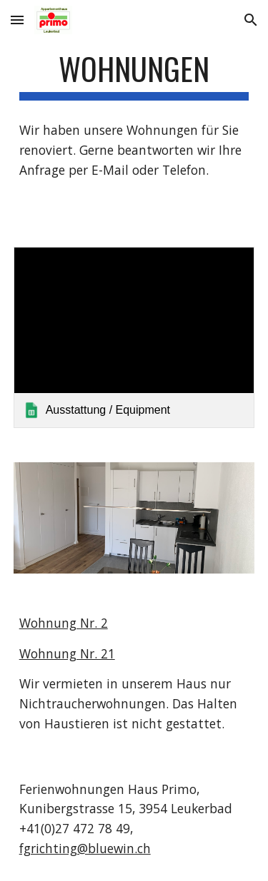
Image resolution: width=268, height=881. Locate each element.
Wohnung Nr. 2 (63, 622)
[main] (134, 75)
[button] (17, 19)
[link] (134, 337)
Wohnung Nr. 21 (67, 653)
